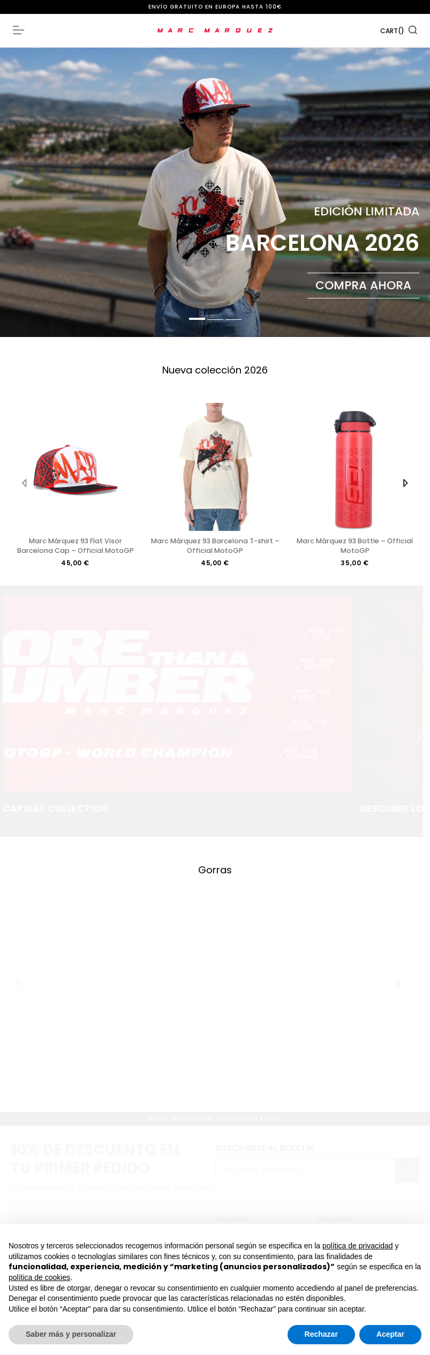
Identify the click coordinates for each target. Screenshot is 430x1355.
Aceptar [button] (390, 1334)
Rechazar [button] (321, 1334)
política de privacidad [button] (357, 1245)
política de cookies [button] (39, 1277)
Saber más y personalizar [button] (71, 1334)
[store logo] (215, 30)
